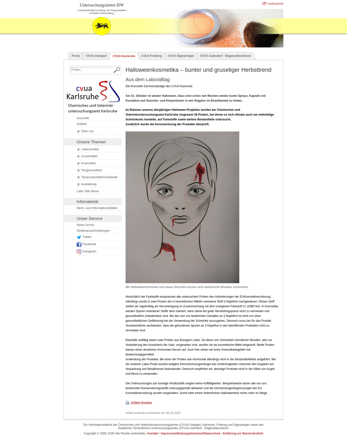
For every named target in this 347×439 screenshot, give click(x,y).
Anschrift (83, 118)
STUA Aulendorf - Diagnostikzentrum (225, 56)
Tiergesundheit (89, 170)
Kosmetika (86, 163)
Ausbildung (86, 184)
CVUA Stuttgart (96, 56)
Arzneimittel (87, 156)
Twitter (87, 237)
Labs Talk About (88, 191)
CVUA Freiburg (151, 56)
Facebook (89, 244)
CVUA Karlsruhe (124, 56)
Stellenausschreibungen (93, 230)
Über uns (85, 131)
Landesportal (273, 3)
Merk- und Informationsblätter (97, 208)
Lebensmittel (88, 149)
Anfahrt (82, 124)
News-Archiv (85, 225)
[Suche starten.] (117, 70)
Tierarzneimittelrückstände (97, 177)
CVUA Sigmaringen (181, 56)
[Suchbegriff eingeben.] (91, 69)
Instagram (89, 251)
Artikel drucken (141, 402)
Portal (76, 56)
